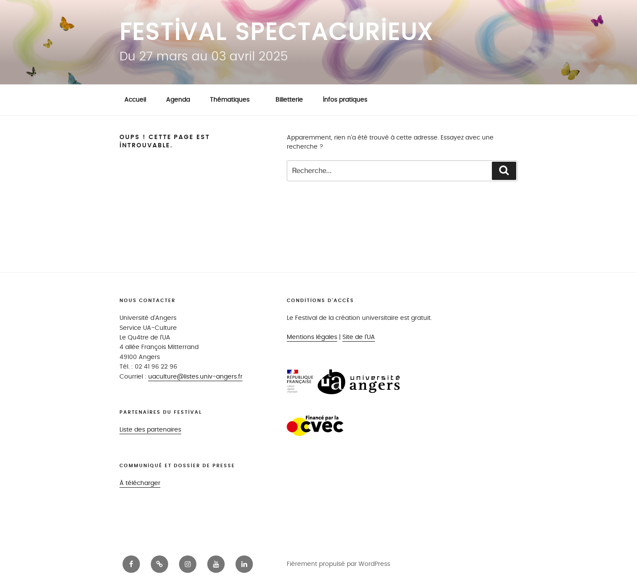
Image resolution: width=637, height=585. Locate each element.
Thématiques (234, 99)
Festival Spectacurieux (276, 33)
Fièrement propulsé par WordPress (338, 563)
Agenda (178, 99)
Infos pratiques (345, 99)
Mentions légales (312, 337)
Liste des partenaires (150, 429)
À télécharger (139, 483)
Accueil (135, 99)
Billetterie (289, 99)
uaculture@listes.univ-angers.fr (195, 376)
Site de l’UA (358, 337)
